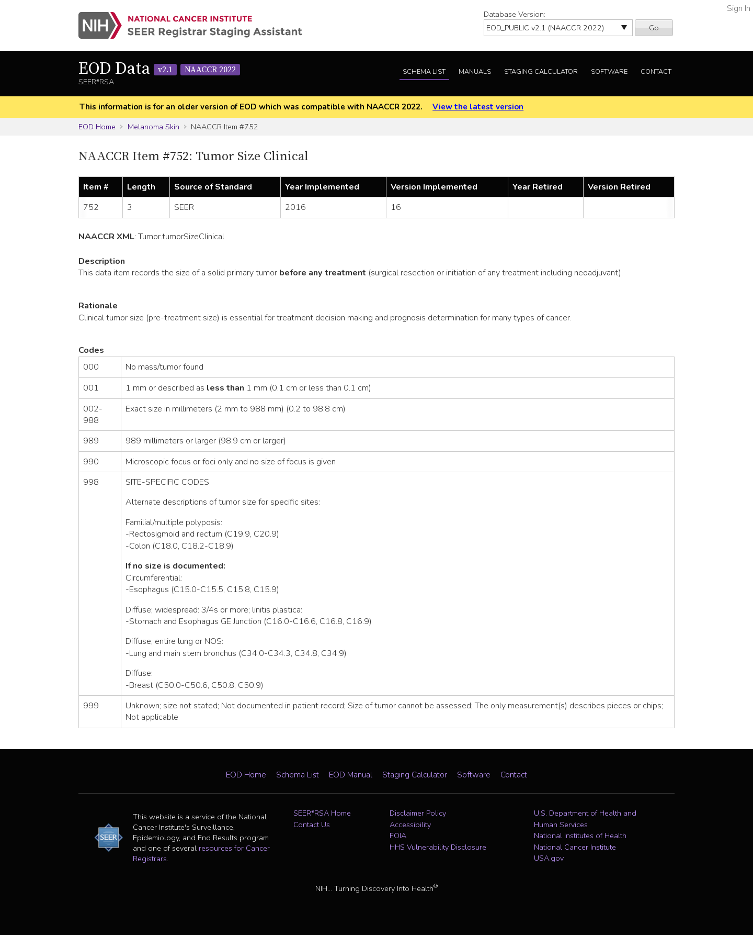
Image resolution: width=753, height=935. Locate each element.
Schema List (424, 71)
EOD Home (97, 126)
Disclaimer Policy (418, 813)
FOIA (398, 835)
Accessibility (410, 824)
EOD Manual (350, 775)
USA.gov (549, 858)
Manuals (475, 71)
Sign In (738, 8)
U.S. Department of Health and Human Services (585, 819)
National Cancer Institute (575, 847)
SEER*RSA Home (322, 813)
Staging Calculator (541, 71)
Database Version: (514, 14)
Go (654, 28)
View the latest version (477, 107)
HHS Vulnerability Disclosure (438, 847)
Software (609, 71)
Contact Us (311, 824)
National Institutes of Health (580, 835)
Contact (656, 71)
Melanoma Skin (153, 126)
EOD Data (159, 69)
